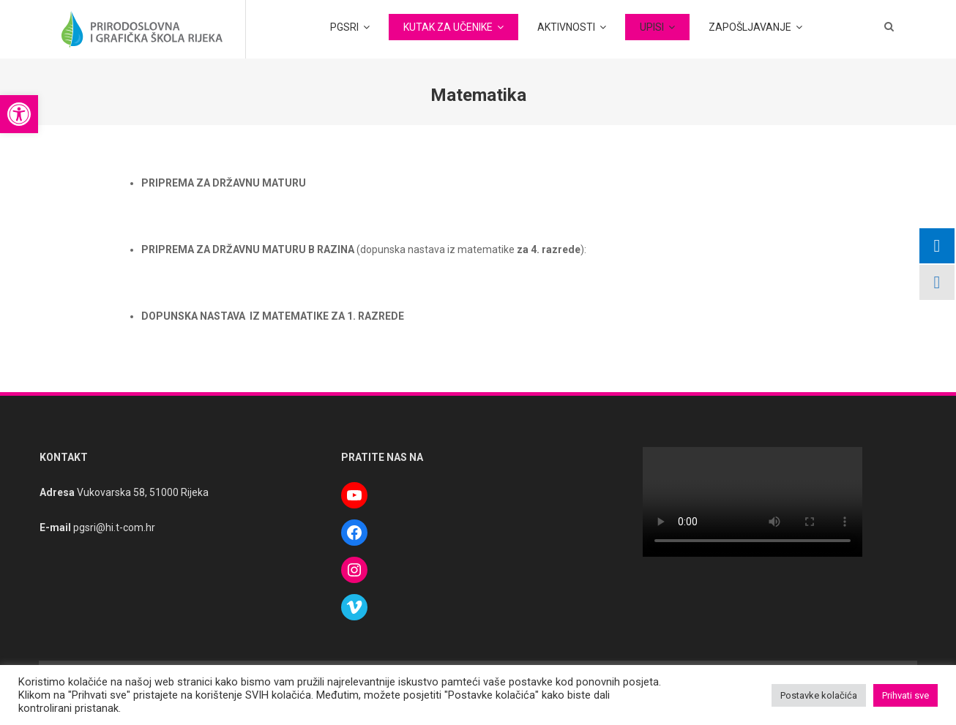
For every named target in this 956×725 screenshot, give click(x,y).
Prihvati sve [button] (905, 695)
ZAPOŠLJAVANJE (750, 27)
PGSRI (344, 27)
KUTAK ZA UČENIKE (448, 27)
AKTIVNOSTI (566, 27)
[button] (19, 114)
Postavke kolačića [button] (818, 695)
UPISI (652, 27)
